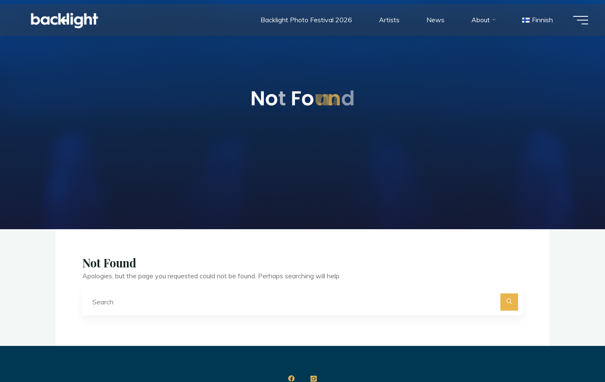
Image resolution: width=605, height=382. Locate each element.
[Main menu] (580, 20)
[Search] (509, 302)
